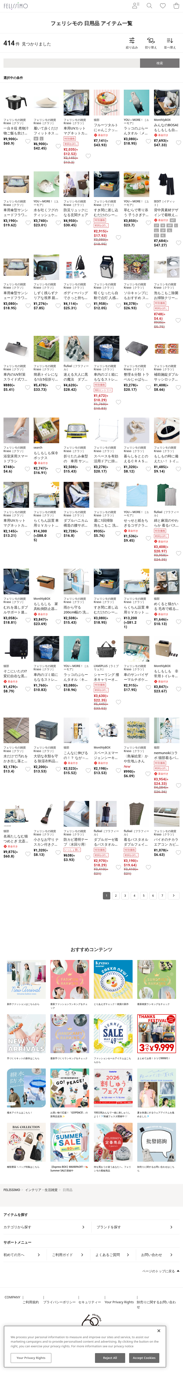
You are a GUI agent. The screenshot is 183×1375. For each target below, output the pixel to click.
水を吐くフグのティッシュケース (46, 215)
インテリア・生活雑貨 (41, 1190)
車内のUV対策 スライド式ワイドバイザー (15, 379)
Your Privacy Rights (119, 1302)
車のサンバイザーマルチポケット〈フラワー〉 (136, 679)
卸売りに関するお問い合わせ (156, 1304)
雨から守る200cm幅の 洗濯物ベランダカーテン (76, 614)
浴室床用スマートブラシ (15, 458)
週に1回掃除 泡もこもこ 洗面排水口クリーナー (106, 527)
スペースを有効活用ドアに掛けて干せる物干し (106, 461)
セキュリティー (89, 1302)
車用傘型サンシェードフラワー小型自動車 (15, 297)
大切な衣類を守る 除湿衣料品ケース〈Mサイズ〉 (46, 763)
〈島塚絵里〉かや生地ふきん (136, 758)
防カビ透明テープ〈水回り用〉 (76, 842)
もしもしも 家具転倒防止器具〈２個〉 (46, 608)
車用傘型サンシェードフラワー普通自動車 (15, 215)
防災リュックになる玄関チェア (76, 212)
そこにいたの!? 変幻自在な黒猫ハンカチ (15, 676)
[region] (85, 1347)
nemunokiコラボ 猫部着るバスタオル (166, 757)
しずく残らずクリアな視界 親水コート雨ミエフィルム (46, 300)
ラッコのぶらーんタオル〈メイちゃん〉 (136, 133)
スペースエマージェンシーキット (106, 757)
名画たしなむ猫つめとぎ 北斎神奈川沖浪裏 (16, 841)
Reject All (110, 1358)
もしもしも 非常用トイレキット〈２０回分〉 (166, 676)
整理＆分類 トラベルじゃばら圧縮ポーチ (136, 379)
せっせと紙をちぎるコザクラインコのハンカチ (136, 525)
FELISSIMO (11, 1190)
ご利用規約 (31, 1302)
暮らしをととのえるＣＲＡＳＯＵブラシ (136, 461)
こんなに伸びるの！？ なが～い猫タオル (76, 757)
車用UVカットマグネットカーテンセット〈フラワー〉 (15, 527)
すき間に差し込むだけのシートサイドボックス (106, 215)
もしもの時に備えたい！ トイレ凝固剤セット (166, 461)
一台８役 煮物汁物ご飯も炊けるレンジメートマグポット (16, 135)
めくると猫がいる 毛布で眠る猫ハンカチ (166, 608)
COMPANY (12, 1297)
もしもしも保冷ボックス (46, 455)
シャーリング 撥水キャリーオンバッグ (106, 679)
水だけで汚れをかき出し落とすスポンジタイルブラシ (15, 763)
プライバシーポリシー (59, 1302)
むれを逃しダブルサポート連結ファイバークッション (15, 614)
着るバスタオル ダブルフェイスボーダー (136, 844)
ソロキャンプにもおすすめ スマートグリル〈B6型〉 (136, 300)
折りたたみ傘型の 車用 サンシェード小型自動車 (76, 463)
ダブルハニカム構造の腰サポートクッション (76, 525)
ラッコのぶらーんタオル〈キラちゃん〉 (76, 679)
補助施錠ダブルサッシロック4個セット (166, 379)
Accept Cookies (144, 1358)
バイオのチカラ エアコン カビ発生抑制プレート (168, 844)
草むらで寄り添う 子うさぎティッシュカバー (136, 215)
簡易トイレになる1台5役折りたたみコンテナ (46, 379)
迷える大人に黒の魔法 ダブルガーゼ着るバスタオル (76, 381)
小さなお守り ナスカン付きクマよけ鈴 (46, 844)
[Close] (159, 1331)
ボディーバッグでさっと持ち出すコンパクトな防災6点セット (76, 300)
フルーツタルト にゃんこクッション (106, 130)
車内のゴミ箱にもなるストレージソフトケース (106, 379)
